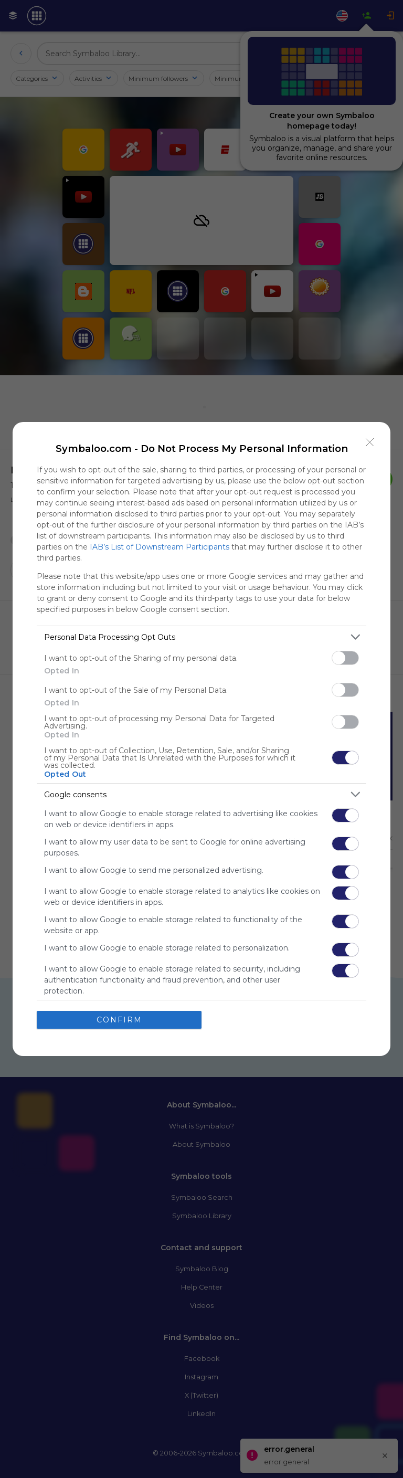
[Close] (370, 442)
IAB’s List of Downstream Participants (159, 547)
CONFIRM (119, 1020)
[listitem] (201, 637)
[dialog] (201, 739)
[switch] (345, 658)
